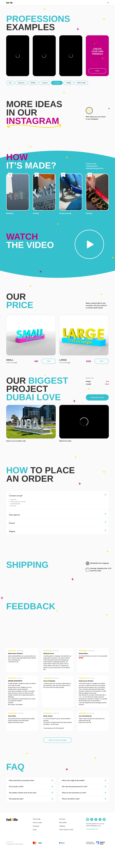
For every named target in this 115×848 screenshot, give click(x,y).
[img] (12, 819)
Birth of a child (81, 82)
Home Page (36, 819)
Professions (57, 82)
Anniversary (21, 82)
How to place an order (66, 829)
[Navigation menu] (108, 2)
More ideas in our (34, 112)
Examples (36, 826)
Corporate (45, 82)
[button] (17, 192)
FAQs (34, 829)
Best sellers (63, 822)
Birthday (33, 82)
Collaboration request (97, 397)
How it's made (37, 822)
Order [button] (48, 361)
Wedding (68, 82)
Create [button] (97, 71)
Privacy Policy (9, 842)
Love (10, 82)
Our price (62, 819)
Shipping (62, 826)
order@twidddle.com (92, 829)
